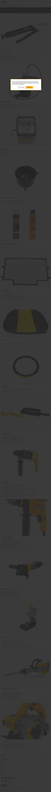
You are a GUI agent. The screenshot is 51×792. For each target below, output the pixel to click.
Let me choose (21, 87)
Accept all (29, 87)
